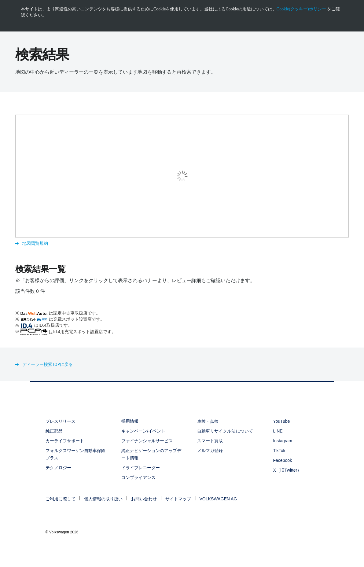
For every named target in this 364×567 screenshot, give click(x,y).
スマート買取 (210, 440)
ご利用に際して (60, 498)
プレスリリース (60, 421)
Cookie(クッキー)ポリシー (301, 9)
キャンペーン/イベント (143, 431)
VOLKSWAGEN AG (218, 498)
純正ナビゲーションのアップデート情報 (151, 454)
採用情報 (129, 421)
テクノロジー (58, 467)
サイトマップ (178, 498)
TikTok (279, 450)
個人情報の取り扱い (103, 498)
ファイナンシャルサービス (147, 440)
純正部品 (54, 431)
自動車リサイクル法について (225, 431)
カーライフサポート (65, 440)
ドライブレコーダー (140, 467)
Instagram (282, 440)
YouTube (281, 421)
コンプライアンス (138, 477)
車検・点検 (208, 421)
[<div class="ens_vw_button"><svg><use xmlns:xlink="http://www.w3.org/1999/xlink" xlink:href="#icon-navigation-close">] (363, 2)
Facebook (282, 460)
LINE (277, 431)
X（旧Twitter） (287, 470)
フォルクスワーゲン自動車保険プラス (76, 454)
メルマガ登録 (210, 450)
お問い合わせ (144, 498)
